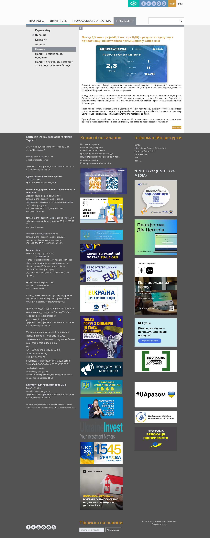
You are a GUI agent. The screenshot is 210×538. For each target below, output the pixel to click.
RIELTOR (138, 160)
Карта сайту (42, 30)
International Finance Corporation (150, 148)
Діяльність (58, 21)
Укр (172, 3)
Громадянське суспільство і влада (96, 153)
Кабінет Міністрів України (92, 150)
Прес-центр (125, 21)
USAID (137, 145)
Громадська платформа (91, 21)
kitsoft (164, 524)
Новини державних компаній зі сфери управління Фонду (54, 63)
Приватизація (176, 127)
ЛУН (137, 157)
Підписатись (113, 530)
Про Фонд (36, 21)
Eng (180, 3)
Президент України (89, 144)
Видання (39, 35)
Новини (40, 49)
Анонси (40, 44)
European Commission (145, 151)
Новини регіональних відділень (49, 55)
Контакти (41, 39)
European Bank (142, 154)
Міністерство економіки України (95, 163)
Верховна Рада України (91, 147)
